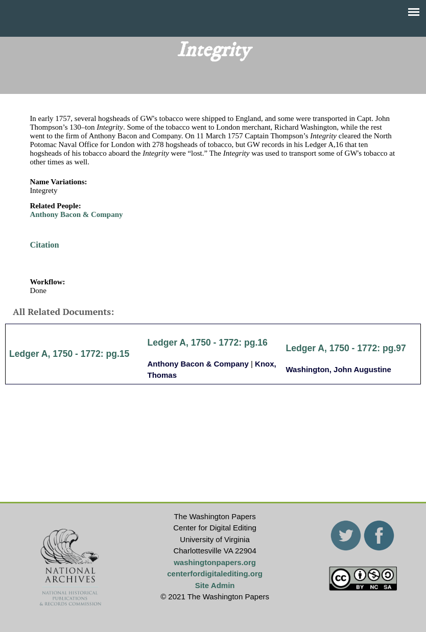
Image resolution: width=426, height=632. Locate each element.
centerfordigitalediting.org (215, 573)
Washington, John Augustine (338, 369)
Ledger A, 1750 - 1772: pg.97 (346, 348)
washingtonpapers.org (215, 562)
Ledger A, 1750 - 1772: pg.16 (208, 342)
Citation (44, 245)
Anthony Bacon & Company (76, 214)
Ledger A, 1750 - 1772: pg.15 (69, 354)
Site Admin (215, 585)
